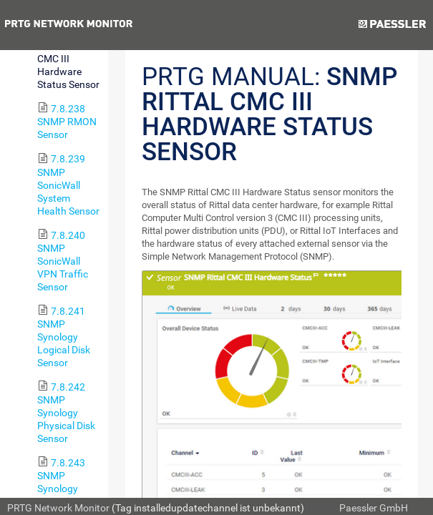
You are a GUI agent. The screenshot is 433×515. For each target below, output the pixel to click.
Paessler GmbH (373, 508)
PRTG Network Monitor (58, 508)
